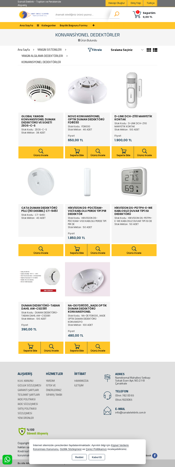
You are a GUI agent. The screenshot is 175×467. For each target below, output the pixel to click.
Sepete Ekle (77, 152)
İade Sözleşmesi (28, 404)
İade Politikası (27, 399)
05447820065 (123, 400)
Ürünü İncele (41, 152)
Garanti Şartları (28, 390)
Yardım (50, 381)
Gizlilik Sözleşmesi (29, 385)
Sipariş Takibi (54, 395)
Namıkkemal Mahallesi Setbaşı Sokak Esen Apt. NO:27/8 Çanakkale (132, 380)
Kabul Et (97, 457)
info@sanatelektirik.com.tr (130, 412)
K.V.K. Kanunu (25, 381)
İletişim (78, 385)
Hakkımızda (81, 381)
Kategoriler (46, 25)
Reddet (79, 457)
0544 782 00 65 (124, 395)
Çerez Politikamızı (96, 449)
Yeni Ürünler (26, 418)
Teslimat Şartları (29, 395)
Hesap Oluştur (116, 3)
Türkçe (150, 3)
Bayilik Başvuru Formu (73, 25)
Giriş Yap (136, 3)
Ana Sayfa (26, 25)
